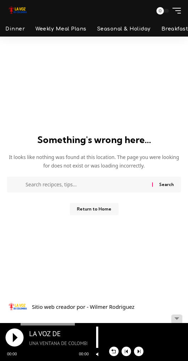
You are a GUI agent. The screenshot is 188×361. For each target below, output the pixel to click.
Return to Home (94, 209)
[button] (145, 11)
